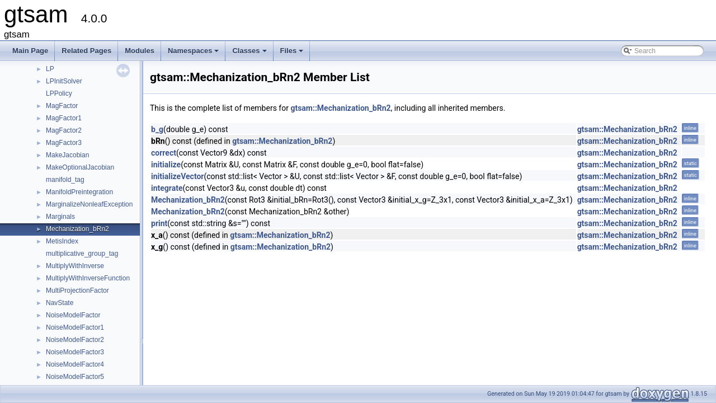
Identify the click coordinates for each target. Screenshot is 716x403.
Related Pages (86, 50)
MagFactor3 (64, 143)
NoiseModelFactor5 (75, 377)
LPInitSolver (64, 81)
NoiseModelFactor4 (75, 364)
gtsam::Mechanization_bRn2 (340, 108)
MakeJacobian (67, 155)
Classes (250, 53)
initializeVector (177, 176)
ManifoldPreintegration (79, 192)
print (159, 223)
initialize (166, 164)
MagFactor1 (64, 118)
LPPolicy (59, 93)
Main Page (30, 50)
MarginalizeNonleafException (89, 204)
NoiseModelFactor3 (75, 352)
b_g (157, 129)
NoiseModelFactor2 (75, 340)
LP (50, 69)
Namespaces (194, 53)
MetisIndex (62, 241)
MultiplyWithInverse (75, 266)
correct (163, 152)
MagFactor (62, 106)
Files (292, 53)
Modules (139, 50)
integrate (167, 188)
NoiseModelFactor (73, 315)
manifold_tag (65, 180)
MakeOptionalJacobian (80, 167)
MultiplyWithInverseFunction (88, 278)
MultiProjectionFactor (77, 290)
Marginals (60, 217)
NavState (59, 303)
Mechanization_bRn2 (77, 229)
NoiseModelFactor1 (75, 327)
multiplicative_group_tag (82, 253)
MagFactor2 (64, 130)
